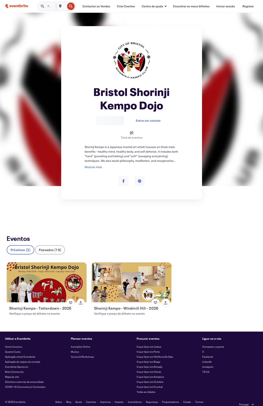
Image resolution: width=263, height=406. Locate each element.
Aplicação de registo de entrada (22, 355)
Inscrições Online (80, 340)
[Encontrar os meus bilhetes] (191, 6)
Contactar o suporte (213, 340)
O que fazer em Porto (148, 345)
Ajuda (78, 395)
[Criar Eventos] (126, 6)
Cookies (118, 400)
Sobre (58, 395)
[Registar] (248, 6)
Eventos (12, 215)
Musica (75, 345)
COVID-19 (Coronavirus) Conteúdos (25, 380)
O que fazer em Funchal (150, 380)
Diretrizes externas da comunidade (24, 375)
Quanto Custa (12, 345)
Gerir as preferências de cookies (169, 400)
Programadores (170, 395)
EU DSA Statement (137, 400)
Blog (68, 395)
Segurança (152, 395)
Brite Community (14, 365)
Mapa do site (12, 370)
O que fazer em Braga (148, 355)
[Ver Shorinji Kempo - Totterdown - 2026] (47, 276)
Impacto (119, 395)
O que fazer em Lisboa (149, 340)
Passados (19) (50, 243)
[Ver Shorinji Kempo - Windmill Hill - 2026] (131, 276)
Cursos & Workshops (82, 350)
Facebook (207, 350)
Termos (199, 395)
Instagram (207, 360)
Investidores (135, 395)
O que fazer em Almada (149, 360)
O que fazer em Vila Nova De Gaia (155, 350)
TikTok (206, 365)
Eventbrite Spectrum (16, 360)
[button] (154, 6)
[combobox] (65, 6)
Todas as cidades (146, 385)
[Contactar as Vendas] (96, 6)
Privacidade (82, 400)
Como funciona (13, 340)
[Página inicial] (16, 6)
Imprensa (105, 395)
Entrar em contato (148, 121)
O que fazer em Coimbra (150, 375)
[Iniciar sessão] (225, 6)
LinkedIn (207, 355)
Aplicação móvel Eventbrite (20, 350)
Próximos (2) (20, 243)
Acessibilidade (101, 400)
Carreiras (91, 395)
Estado (187, 395)
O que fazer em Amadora (150, 370)
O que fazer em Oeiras (149, 365)
